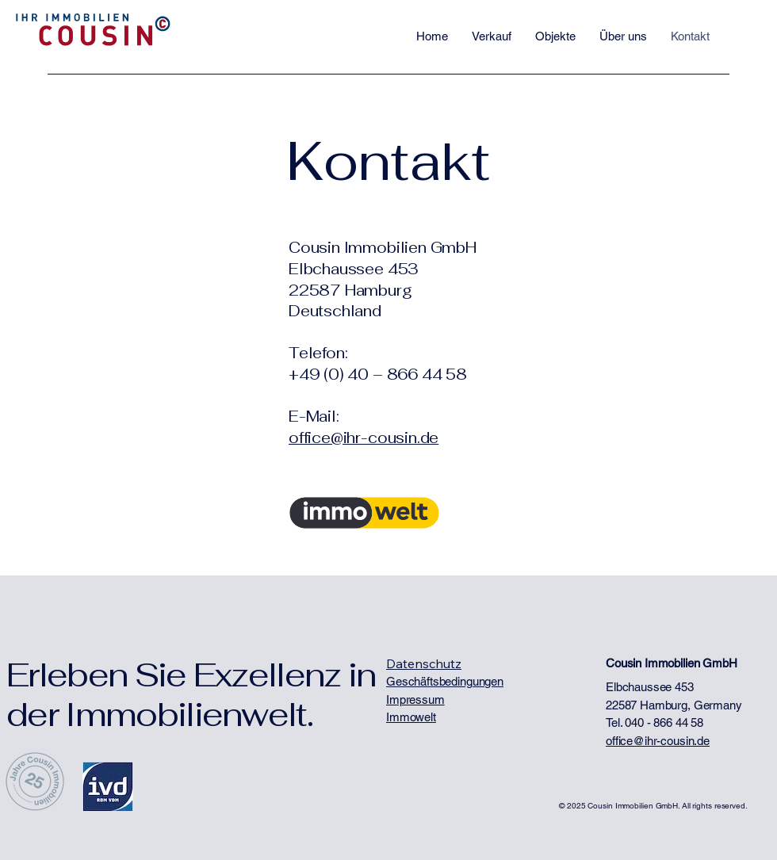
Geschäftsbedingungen (444, 681)
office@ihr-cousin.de (363, 438)
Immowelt (411, 717)
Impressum (415, 699)
